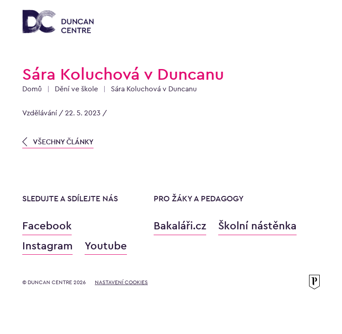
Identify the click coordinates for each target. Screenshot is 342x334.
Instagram (47, 246)
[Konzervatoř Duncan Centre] (58, 22)
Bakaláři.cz (180, 225)
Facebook (47, 225)
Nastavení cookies (121, 282)
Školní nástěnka (257, 225)
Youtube (106, 246)
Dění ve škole (76, 89)
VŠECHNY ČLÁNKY (58, 142)
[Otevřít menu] (311, 23)
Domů (32, 89)
